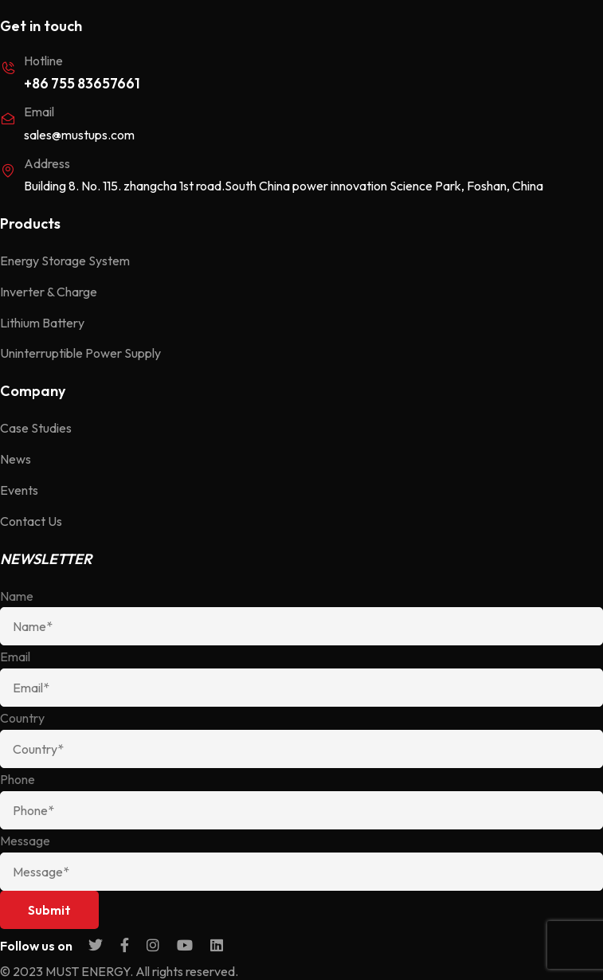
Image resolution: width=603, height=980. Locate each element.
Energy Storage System (65, 261)
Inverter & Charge (48, 292)
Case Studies (36, 428)
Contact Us (31, 521)
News (15, 459)
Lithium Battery (42, 323)
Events (19, 490)
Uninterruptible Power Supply (80, 353)
